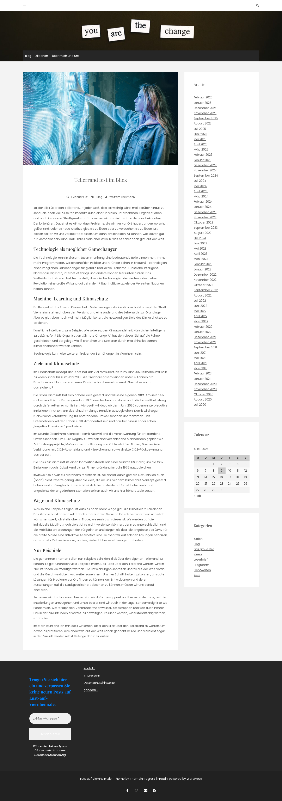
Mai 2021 (200, 358)
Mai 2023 (200, 248)
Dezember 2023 (205, 212)
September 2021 (205, 347)
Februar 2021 (203, 373)
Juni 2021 (200, 353)
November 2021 (205, 342)
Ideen (198, 554)
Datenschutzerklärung (50, 755)
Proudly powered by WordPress (180, 779)
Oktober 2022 (203, 285)
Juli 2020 (200, 405)
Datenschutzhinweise (99, 683)
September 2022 (206, 290)
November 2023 (205, 217)
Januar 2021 (202, 379)
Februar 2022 (203, 327)
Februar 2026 (203, 97)
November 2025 (205, 113)
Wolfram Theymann (122, 197)
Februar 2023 (203, 264)
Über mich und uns (65, 56)
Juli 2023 (200, 238)
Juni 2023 (200, 243)
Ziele (197, 575)
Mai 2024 (200, 186)
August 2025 (203, 123)
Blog (28, 56)
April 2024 (201, 191)
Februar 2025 (203, 155)
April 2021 (200, 363)
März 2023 (201, 259)
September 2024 (206, 175)
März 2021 (200, 368)
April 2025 (200, 144)
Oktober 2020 (203, 394)
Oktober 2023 (203, 222)
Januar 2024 (203, 207)
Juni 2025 (200, 134)
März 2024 (201, 196)
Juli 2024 (200, 181)
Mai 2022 (200, 311)
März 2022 (201, 321)
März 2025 (201, 149)
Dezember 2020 (205, 384)
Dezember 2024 (205, 165)
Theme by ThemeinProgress (134, 779)
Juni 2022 (200, 306)
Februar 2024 (203, 202)
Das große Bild (204, 549)
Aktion (198, 539)
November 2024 (205, 170)
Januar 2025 (202, 160)
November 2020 (205, 389)
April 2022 (200, 316)
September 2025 (206, 118)
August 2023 (203, 233)
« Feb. (198, 496)
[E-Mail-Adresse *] (50, 718)
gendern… (91, 690)
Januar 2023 (202, 269)
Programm (201, 565)
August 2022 (203, 295)
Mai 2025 (200, 139)
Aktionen (41, 56)
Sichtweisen (202, 570)
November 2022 (205, 280)
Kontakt (89, 668)
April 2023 (200, 254)
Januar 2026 (203, 103)
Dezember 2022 (205, 275)
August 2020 (203, 399)
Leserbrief (201, 559)
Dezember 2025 (205, 108)
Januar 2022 (202, 332)
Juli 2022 (200, 301)
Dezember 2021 (205, 337)
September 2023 (206, 228)
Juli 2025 (200, 129)
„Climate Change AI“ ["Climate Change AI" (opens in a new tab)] (96, 336)
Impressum (92, 675)
